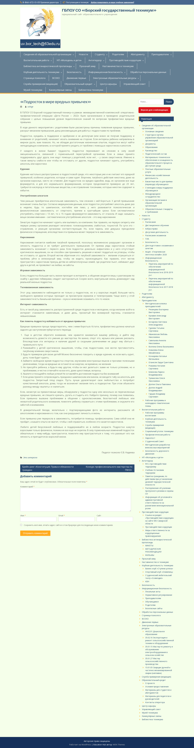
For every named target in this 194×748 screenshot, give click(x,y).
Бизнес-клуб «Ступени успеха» (159, 568)
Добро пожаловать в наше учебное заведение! (112, 2)
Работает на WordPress (80, 744)
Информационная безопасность (105, 72)
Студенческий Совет (154, 441)
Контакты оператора (155, 702)
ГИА (147, 239)
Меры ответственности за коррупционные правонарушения (157, 533)
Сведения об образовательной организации (47, 54)
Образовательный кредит (78, 83)
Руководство (151, 150)
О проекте (150, 683)
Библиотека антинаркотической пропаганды (48, 66)
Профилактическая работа (157, 434)
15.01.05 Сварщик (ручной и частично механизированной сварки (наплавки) (158, 670)
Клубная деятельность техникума (41, 72)
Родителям (118, 54)
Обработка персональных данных (148, 72)
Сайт (99, 515)
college (30, 106)
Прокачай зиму (87, 66)
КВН (147, 581)
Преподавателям (153, 598)
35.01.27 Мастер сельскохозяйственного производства (156, 661)
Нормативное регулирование (158, 595)
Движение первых (76, 78)
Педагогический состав (156, 154)
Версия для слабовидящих (154, 110)
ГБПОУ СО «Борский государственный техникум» (109, 10)
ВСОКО (56, 78)
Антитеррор (95, 60)
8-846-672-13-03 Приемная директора (41, 2)
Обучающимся (152, 601)
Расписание (150, 222)
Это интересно (30, 457)
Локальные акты (152, 591)
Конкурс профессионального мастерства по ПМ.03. (109, 468)
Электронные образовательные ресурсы (114, 78)
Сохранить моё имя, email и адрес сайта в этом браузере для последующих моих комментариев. (68, 525)
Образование (151, 147)
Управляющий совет (135, 83)
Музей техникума (33, 89)
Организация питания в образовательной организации (156, 203)
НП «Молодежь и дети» (69, 60)
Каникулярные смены (60, 89)
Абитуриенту (138, 54)
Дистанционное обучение (157, 225)
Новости (83, 54)
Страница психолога (34, 78)
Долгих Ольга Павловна (160, 384)
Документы (150, 144)
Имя (23, 515)
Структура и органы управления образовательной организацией (159, 138)
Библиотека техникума (91, 89)
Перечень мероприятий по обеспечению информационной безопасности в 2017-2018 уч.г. (161, 284)
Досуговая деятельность (156, 232)
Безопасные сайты (153, 608)
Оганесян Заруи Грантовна (161, 362)
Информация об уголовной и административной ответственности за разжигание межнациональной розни (159, 503)
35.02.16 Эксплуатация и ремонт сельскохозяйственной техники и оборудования (159, 640)
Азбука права (151, 228)
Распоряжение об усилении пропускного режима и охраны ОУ (159, 491)
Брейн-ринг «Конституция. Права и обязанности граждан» (48, 468)
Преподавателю (160, 54)
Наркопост (150, 438)
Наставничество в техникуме (118, 66)
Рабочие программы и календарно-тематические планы (157, 403)
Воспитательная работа (36, 60)
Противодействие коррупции (125, 60)
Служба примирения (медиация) (41, 83)
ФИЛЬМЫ (149, 555)
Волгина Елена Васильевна (161, 346)
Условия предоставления (157, 686)
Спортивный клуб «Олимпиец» (159, 572)
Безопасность (74, 72)
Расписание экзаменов (155, 235)
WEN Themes (119, 744)
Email (61, 515)
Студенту (100, 54)
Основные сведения (154, 131)
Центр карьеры (108, 83)
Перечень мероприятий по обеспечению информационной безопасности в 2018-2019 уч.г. (161, 269)
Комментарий (27, 486)
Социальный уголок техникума (159, 431)
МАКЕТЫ (149, 545)
